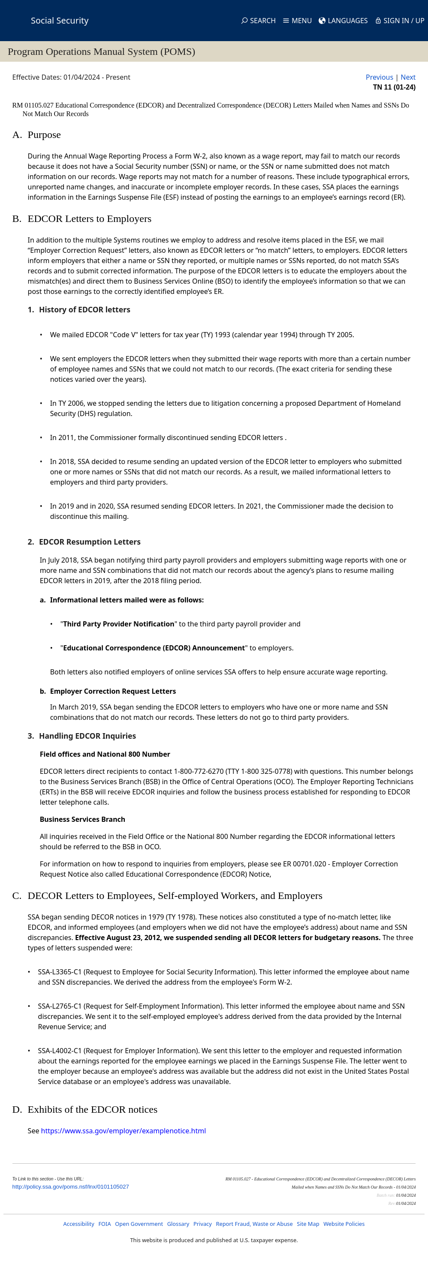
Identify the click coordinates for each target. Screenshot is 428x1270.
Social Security (59, 20)
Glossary (178, 1224)
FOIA (104, 1224)
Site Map (308, 1224)
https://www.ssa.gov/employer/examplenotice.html (123, 1130)
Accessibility (78, 1224)
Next (408, 77)
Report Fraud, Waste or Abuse (254, 1224)
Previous (379, 77)
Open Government (139, 1224)
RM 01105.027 (33, 105)
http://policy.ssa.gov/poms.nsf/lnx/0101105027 (70, 1186)
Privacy (202, 1224)
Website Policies (344, 1224)
